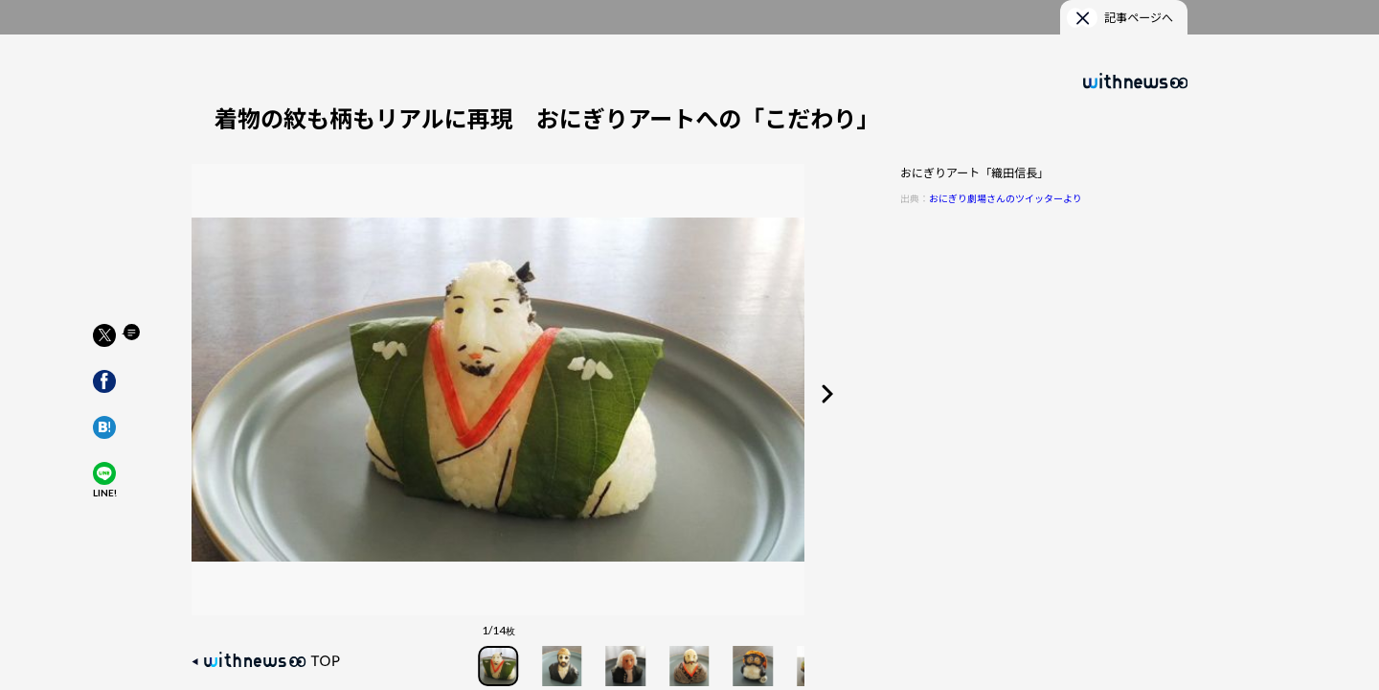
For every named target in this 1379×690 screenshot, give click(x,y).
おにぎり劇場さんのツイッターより (1005, 198)
